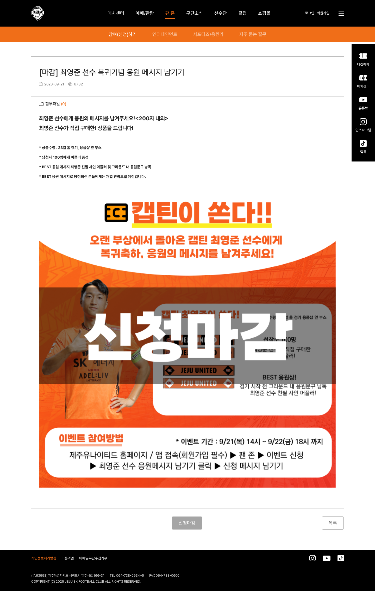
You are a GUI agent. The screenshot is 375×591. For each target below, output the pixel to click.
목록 (333, 523)
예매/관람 (145, 13)
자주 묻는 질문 (252, 34)
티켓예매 (363, 64)
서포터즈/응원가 (208, 34)
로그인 (309, 13)
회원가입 (323, 13)
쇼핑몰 (264, 13)
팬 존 (170, 13)
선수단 (220, 13)
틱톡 (363, 152)
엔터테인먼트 (164, 34)
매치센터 (363, 86)
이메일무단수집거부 (93, 558)
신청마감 (187, 523)
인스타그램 (363, 130)
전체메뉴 (341, 13)
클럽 (242, 13)
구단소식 (194, 13)
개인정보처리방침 (43, 558)
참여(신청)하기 (123, 34)
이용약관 (67, 558)
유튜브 (363, 108)
